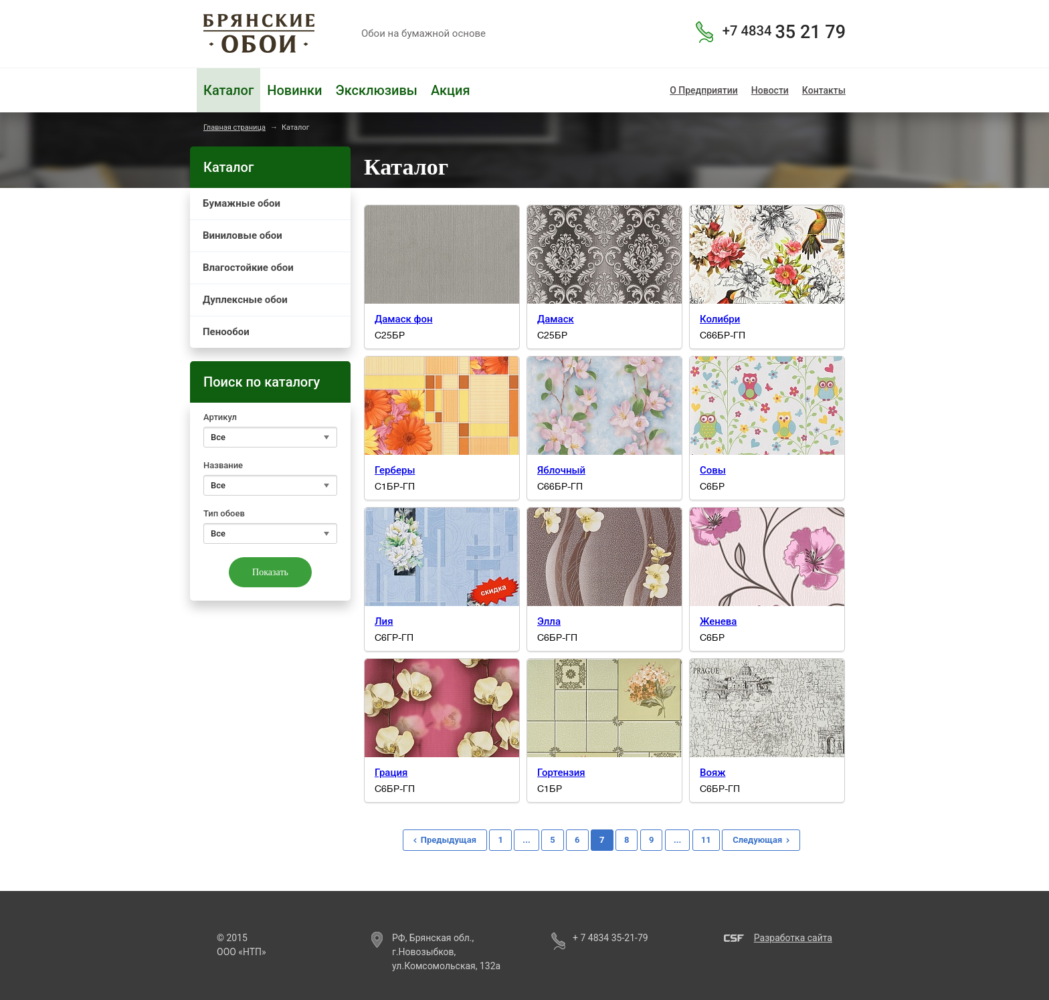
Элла (549, 621)
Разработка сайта (793, 937)
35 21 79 (784, 32)
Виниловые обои (242, 235)
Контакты (824, 90)
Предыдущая (448, 840)
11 (706, 840)
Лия (384, 621)
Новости (770, 90)
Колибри (720, 319)
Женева (718, 621)
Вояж (713, 772)
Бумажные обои (241, 203)
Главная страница (234, 127)
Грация (391, 772)
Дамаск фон (404, 319)
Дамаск (555, 319)
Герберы (395, 470)
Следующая (757, 840)
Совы (713, 470)
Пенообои (226, 332)
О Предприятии (704, 90)
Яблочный (561, 470)
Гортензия (561, 772)
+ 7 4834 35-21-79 (610, 937)
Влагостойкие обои (248, 268)
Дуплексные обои (245, 300)
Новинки (294, 90)
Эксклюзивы (376, 90)
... (526, 840)
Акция (450, 90)
